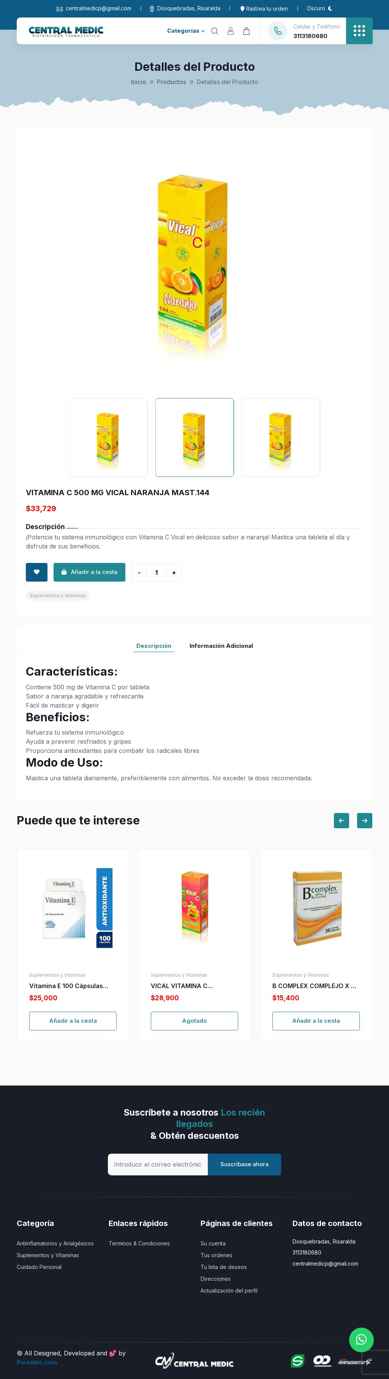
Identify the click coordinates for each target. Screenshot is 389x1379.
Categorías (186, 30)
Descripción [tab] (153, 645)
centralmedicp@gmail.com (94, 8)
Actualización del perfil (229, 1290)
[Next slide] (364, 820)
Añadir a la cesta (73, 1020)
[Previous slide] (341, 820)
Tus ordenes (216, 1255)
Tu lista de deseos (224, 1267)
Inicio (138, 82)
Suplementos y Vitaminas (58, 595)
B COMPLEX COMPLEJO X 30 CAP (315, 986)
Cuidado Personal (39, 1267)
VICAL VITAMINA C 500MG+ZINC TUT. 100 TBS (192, 986)
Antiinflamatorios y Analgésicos (55, 1243)
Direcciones (216, 1278)
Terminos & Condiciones (139, 1243)
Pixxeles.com (37, 1362)
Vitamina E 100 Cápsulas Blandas (66, 986)
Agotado (194, 1020)
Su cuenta (213, 1243)
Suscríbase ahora (244, 1164)
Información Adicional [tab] (221, 645)
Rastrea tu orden (264, 8)
